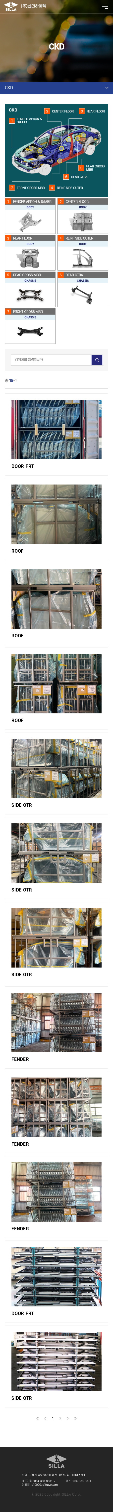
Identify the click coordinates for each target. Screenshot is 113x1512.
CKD (9, 88)
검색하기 (97, 360)
